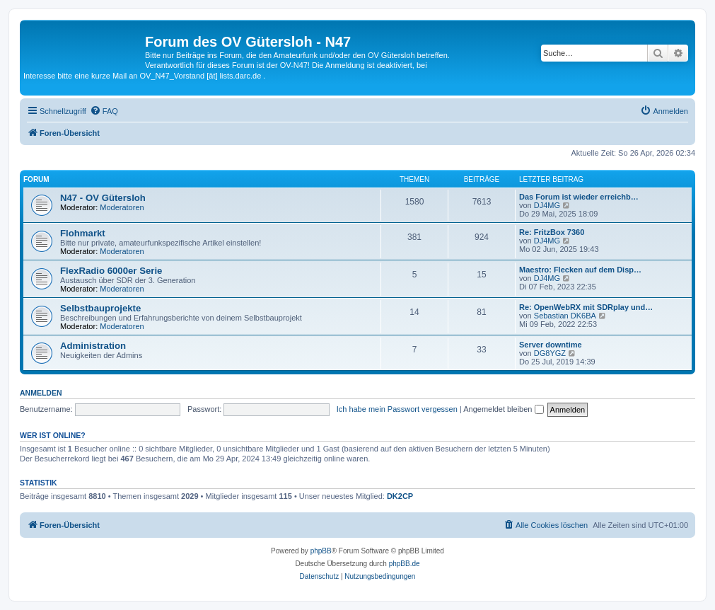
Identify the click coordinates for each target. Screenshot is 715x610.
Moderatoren (122, 207)
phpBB (321, 551)
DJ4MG (547, 205)
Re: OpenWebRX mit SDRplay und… (586, 307)
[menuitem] (104, 111)
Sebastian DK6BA (565, 315)
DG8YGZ (550, 353)
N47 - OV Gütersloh (103, 197)
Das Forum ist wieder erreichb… (579, 196)
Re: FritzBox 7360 (551, 232)
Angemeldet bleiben (503, 409)
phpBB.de (404, 564)
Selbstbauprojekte (100, 308)
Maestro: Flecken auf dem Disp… (580, 269)
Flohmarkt (82, 233)
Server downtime (550, 344)
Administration (93, 345)
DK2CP (400, 496)
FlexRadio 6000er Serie (111, 270)
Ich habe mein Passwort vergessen (397, 409)
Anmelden (41, 393)
